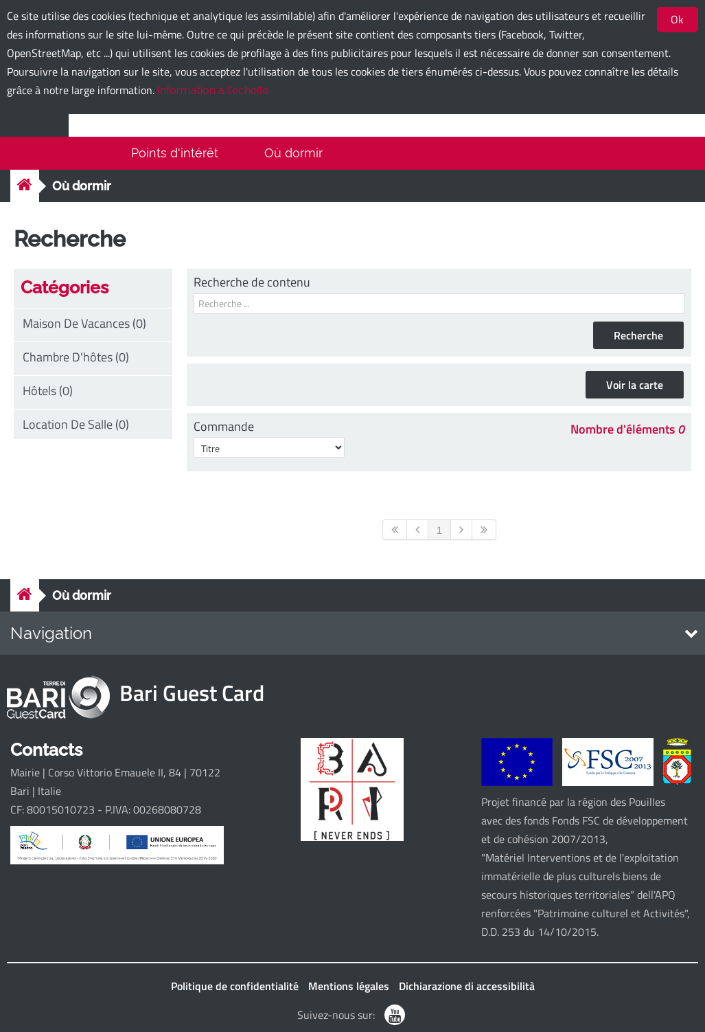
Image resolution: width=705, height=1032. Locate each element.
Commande (224, 427)
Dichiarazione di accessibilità (467, 986)
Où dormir (293, 153)
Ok (677, 19)
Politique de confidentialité (235, 986)
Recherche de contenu (252, 282)
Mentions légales (348, 986)
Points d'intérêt (174, 153)
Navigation (51, 633)
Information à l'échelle (212, 90)
